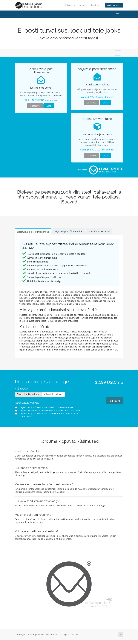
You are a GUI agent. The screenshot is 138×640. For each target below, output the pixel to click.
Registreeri (95, 5)
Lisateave (35, 105)
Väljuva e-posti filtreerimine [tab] (68, 231)
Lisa (44, 407)
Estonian (70, 5)
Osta (49, 105)
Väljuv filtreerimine (53, 394)
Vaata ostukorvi (114, 5)
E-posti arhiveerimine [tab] (99, 231)
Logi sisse (83, 5)
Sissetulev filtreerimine (28, 394)
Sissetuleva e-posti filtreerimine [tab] (33, 231)
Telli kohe (114, 400)
